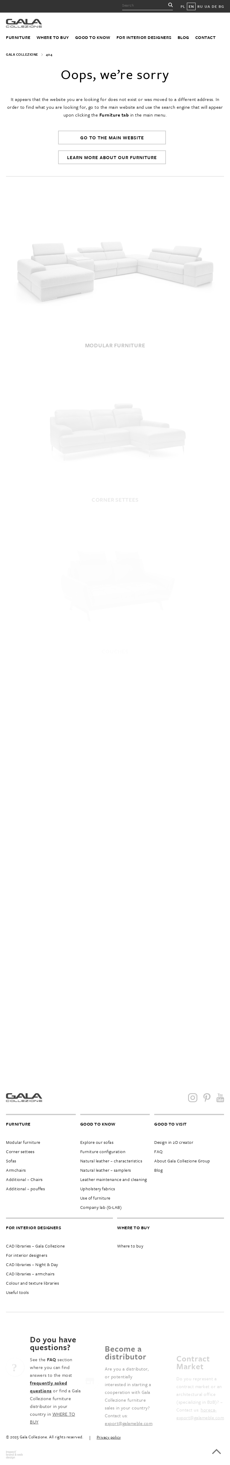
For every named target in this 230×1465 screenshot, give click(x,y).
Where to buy (53, 37)
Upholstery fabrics (97, 1188)
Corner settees (20, 1151)
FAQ (158, 1151)
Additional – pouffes (25, 1188)
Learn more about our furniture (112, 157)
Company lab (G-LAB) (101, 1207)
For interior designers (144, 37)
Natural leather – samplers (105, 1170)
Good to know (93, 37)
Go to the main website (112, 137)
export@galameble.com (128, 1437)
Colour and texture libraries (32, 1283)
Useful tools (17, 1292)
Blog (183, 37)
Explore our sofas (97, 1142)
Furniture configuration (103, 1151)
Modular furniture (23, 1142)
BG (221, 6)
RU (200, 6)
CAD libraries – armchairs (30, 1274)
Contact (205, 37)
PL (183, 6)
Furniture (18, 37)
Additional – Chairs (24, 1179)
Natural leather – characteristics (111, 1161)
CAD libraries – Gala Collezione (35, 1246)
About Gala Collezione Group (182, 1161)
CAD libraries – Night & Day (32, 1264)
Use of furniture (95, 1198)
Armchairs (16, 1170)
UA (207, 6)
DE (214, 6)
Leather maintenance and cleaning (113, 1179)
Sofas (11, 1161)
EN (191, 6)
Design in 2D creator (173, 1142)
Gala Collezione (22, 54)
